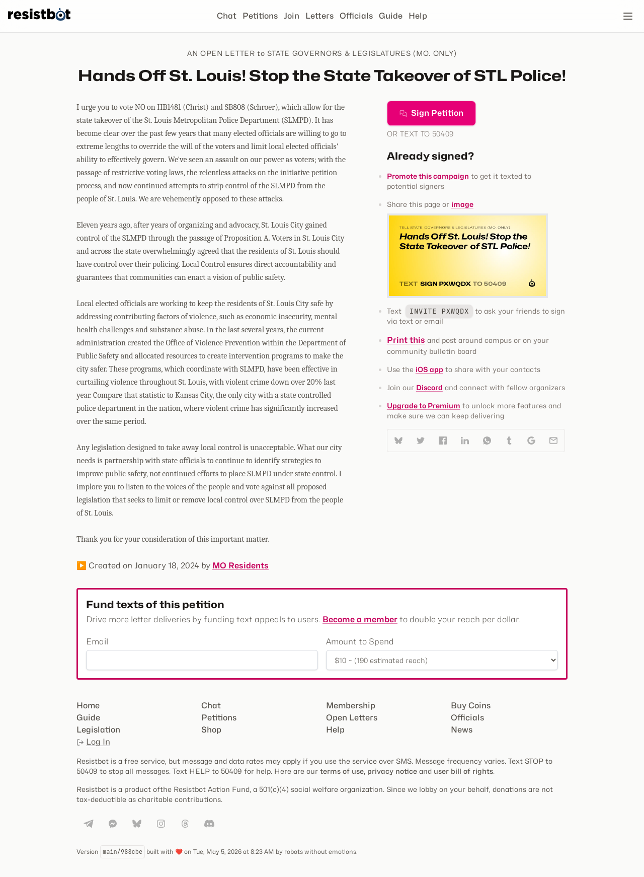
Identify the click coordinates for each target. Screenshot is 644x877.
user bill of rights (463, 771)
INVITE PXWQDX (439, 311)
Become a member (360, 619)
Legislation (98, 730)
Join (291, 16)
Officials (356, 16)
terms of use (342, 771)
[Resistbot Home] (39, 24)
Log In (93, 742)
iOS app (429, 369)
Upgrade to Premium (423, 405)
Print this (406, 340)
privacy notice (392, 771)
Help (418, 16)
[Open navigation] (628, 16)
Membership (350, 705)
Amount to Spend (360, 641)
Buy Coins (471, 705)
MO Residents (240, 565)
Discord (429, 387)
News (461, 730)
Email (97, 641)
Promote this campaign (428, 176)
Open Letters (351, 717)
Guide (391, 16)
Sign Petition (431, 113)
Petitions (260, 16)
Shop (211, 730)
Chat (226, 16)
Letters (319, 16)
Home (88, 705)
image (462, 204)
